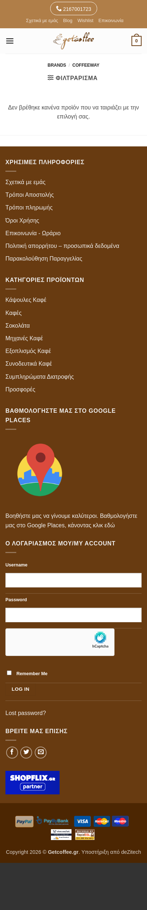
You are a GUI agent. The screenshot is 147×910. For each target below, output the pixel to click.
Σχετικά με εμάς (42, 20)
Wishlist (85, 20)
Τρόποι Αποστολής (29, 195)
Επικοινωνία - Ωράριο (33, 233)
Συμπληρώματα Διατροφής (39, 377)
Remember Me (27, 673)
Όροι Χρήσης (22, 220)
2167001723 (73, 8)
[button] (9, 41)
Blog (68, 20)
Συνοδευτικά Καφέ (28, 364)
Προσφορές (20, 389)
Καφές (13, 313)
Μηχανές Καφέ (24, 338)
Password (16, 599)
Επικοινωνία (110, 20)
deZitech (131, 852)
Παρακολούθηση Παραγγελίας (43, 258)
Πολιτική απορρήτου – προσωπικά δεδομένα (62, 246)
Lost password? (25, 713)
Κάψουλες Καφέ (25, 300)
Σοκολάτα (17, 326)
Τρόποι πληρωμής (29, 207)
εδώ (109, 525)
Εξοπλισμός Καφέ (28, 351)
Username (16, 565)
